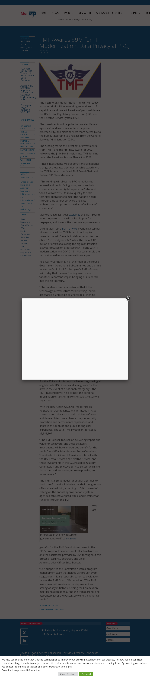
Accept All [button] (86, 674)
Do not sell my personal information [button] (21, 670)
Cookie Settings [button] (67, 674)
